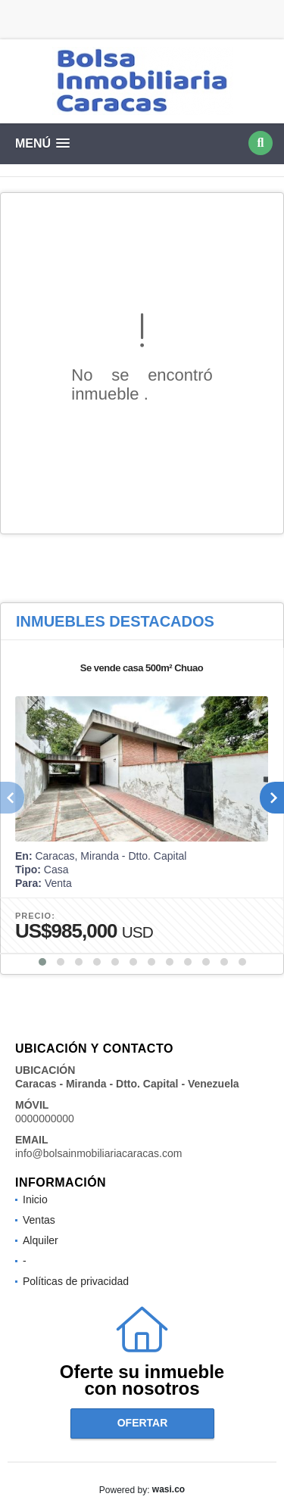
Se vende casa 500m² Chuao (141, 668)
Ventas (39, 1220)
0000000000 (44, 1118)
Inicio (35, 1199)
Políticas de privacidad (76, 1281)
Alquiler (40, 1240)
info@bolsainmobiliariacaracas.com (98, 1153)
